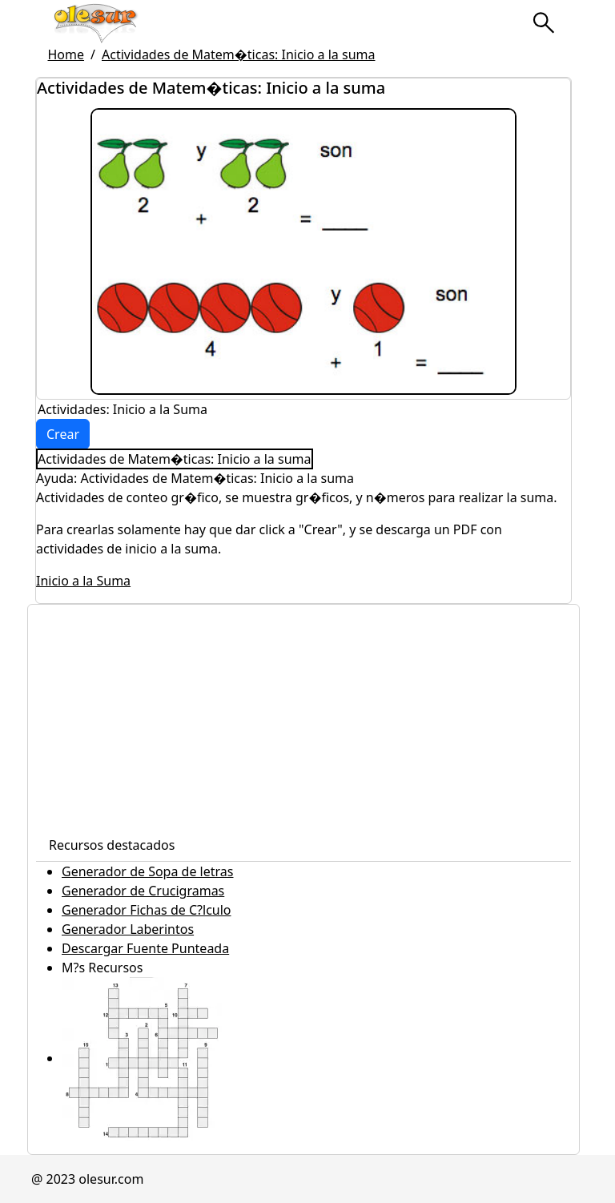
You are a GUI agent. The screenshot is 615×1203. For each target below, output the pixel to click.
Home (66, 54)
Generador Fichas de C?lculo (146, 910)
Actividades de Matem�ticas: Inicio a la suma (239, 54)
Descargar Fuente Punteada (145, 948)
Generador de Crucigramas (143, 890)
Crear (62, 434)
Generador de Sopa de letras (147, 871)
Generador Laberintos (128, 929)
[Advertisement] (303, 717)
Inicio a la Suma (83, 580)
